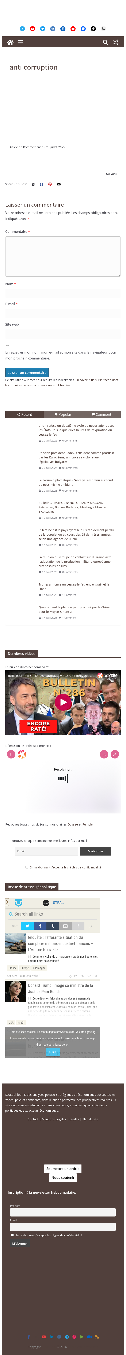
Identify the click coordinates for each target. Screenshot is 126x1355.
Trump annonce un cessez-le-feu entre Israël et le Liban (74, 586)
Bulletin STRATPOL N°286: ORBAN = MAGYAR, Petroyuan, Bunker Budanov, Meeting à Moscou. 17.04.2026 (73, 507)
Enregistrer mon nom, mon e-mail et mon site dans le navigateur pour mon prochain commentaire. (60, 355)
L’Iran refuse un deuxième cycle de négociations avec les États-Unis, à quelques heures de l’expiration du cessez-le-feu (76, 430)
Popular (62, 414)
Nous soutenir (63, 1177)
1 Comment (67, 595)
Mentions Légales (54, 1119)
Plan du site (90, 1119)
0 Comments (68, 440)
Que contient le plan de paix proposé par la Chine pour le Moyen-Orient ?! (74, 609)
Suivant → (113, 174)
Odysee (73, 824)
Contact (33, 1119)
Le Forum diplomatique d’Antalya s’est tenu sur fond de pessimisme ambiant (76, 482)
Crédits (74, 1119)
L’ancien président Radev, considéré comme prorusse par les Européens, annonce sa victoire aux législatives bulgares (77, 457)
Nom (10, 284)
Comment (101, 414)
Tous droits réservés (84, 1347)
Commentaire (17, 231)
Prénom (15, 1206)
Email (13, 1220)
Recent (24, 414)
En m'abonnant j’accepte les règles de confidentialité (65, 867)
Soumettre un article (62, 1168)
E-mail (11, 304)
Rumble (87, 824)
